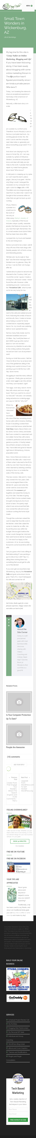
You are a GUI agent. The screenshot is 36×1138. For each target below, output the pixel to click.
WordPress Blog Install (16, 1044)
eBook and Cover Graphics (17, 1048)
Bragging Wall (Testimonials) (18, 1028)
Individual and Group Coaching (14, 1038)
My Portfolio (12, 1024)
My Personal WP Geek (16, 1032)
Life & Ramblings (10, 37)
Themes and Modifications (17, 1052)
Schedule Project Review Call (18, 1020)
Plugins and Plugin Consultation (14, 1058)
